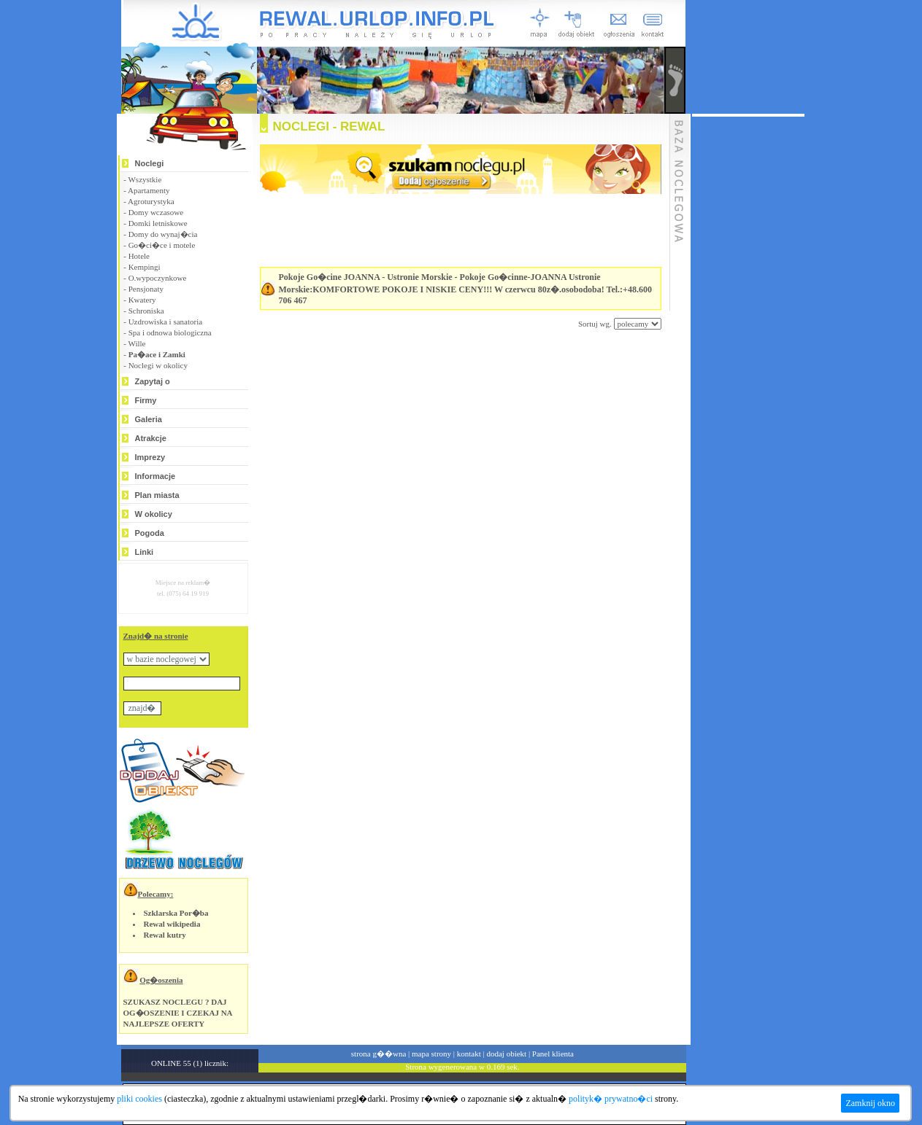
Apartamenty (148, 190)
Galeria (148, 419)
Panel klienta (553, 1053)
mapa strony (431, 1053)
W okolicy (153, 514)
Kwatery (142, 299)
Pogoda (149, 533)
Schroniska (146, 310)
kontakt (469, 1053)
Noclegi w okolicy (158, 365)
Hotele (139, 256)
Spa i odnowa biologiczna (170, 332)
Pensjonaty (146, 288)
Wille (136, 343)
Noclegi (149, 163)
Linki (144, 552)
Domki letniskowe (158, 223)
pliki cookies (139, 1099)
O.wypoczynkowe (157, 277)
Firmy (146, 400)
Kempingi (144, 266)
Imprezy (150, 457)
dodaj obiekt (506, 1053)
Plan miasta (157, 495)
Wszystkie (144, 179)
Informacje (155, 476)
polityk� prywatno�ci (611, 1099)
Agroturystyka (151, 201)
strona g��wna (378, 1053)
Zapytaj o (152, 381)
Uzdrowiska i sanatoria (165, 321)
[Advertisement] (442, 373)
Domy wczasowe (155, 212)
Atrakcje (150, 438)
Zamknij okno (870, 1103)
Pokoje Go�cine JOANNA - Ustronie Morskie (366, 277)
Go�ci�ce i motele (162, 245)
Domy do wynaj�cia (163, 234)
